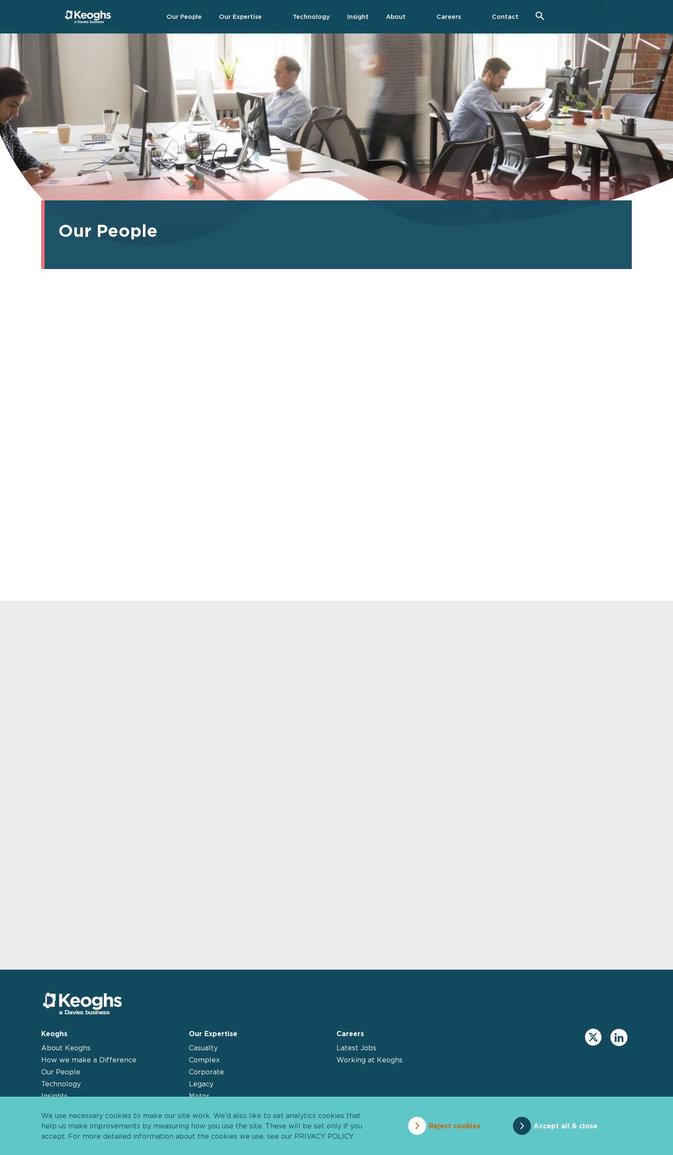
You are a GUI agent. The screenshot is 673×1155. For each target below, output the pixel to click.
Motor (199, 1096)
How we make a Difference (88, 1060)
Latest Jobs (356, 1048)
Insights (54, 1096)
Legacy (201, 1084)
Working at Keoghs (369, 1060)
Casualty (203, 1048)
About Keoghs (66, 1048)
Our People (60, 1072)
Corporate (206, 1072)
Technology (61, 1084)
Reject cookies (454, 1126)
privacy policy (323, 1136)
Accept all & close (565, 1126)
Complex (204, 1060)
